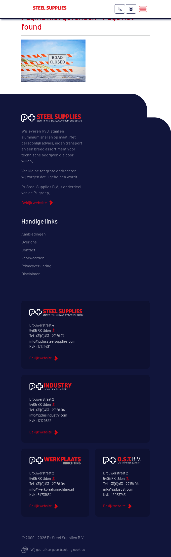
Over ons (29, 241)
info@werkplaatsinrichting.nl (51, 489)
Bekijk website (34, 202)
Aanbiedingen (33, 234)
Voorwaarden (32, 257)
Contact (28, 249)
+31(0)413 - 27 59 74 (50, 336)
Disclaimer (30, 273)
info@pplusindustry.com (48, 415)
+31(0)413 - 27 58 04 (50, 410)
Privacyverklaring (36, 265)
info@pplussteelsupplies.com (52, 341)
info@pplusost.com (118, 489)
